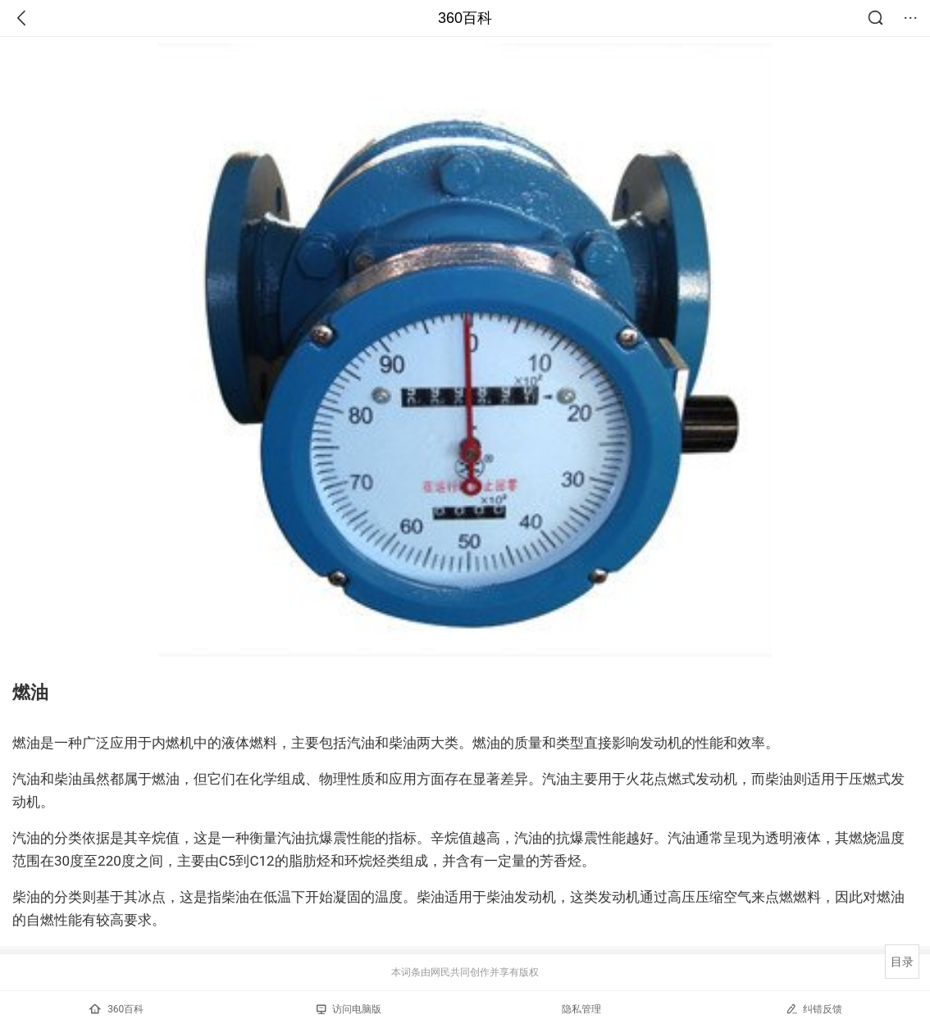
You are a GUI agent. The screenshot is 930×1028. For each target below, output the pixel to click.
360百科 (465, 18)
